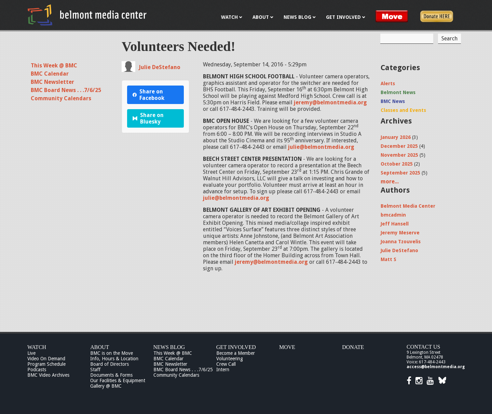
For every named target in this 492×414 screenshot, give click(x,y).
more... (390, 181)
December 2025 (399, 146)
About (99, 347)
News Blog (169, 347)
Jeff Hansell (395, 224)
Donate (353, 347)
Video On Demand (46, 358)
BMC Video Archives (48, 375)
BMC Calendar (50, 73)
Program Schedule (46, 364)
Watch (36, 347)
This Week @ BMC (54, 65)
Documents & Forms (111, 375)
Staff (95, 369)
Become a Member (235, 353)
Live (31, 353)
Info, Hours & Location (114, 358)
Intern (222, 369)
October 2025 (397, 164)
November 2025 (399, 155)
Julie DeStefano (159, 67)
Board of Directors (109, 364)
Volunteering (229, 358)
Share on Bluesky (148, 118)
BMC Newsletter (52, 82)
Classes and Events (403, 110)
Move (287, 347)
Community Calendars (61, 98)
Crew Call (226, 364)
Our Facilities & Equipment (117, 380)
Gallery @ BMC (106, 386)
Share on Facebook (148, 94)
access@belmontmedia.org (436, 366)
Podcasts (36, 369)
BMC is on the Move (111, 353)
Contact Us (423, 347)
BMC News (393, 101)
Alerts (388, 83)
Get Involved (236, 347)
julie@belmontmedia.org (321, 147)
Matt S (388, 259)
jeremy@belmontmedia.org (330, 102)
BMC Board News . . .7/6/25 (66, 90)
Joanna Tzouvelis (401, 241)
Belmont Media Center (408, 206)
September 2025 (400, 173)
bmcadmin (393, 215)
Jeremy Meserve (400, 232)
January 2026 (396, 137)
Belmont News (398, 92)
